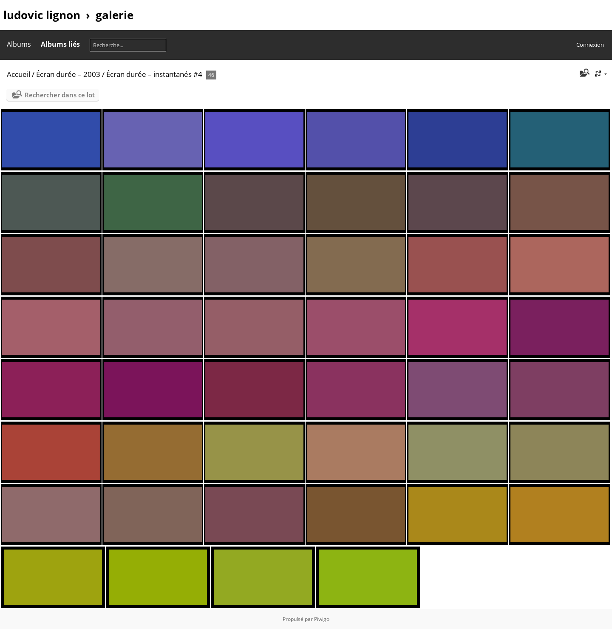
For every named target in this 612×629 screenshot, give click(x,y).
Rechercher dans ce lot (60, 95)
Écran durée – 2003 (68, 74)
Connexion (590, 44)
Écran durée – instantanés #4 (154, 74)
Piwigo (321, 619)
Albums (19, 44)
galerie (114, 15)
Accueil (18, 74)
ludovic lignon (41, 15)
